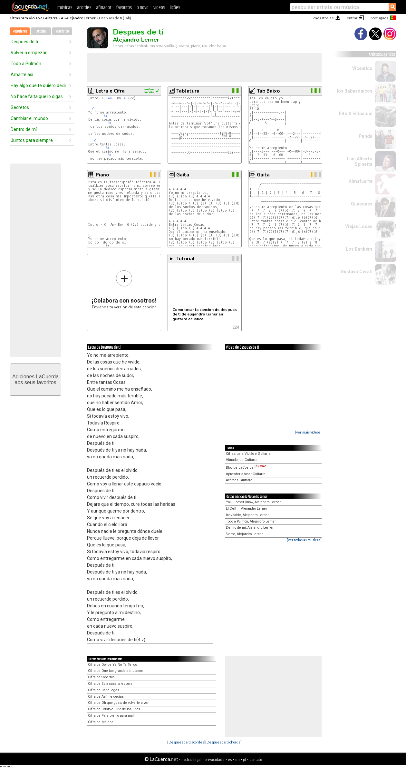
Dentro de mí (24, 129)
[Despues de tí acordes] (186, 742)
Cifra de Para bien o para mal (111, 715)
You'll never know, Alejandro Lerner (253, 502)
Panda (365, 136)
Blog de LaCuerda (246, 467)
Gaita (182, 175)
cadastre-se (323, 17)
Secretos (20, 107)
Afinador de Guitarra (241, 460)
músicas (64, 8)
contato (255, 759)
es (230, 759)
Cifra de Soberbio (101, 677)
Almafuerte (360, 181)
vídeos (159, 8)
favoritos (124, 8)
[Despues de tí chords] (223, 742)
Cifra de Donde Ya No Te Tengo (112, 665)
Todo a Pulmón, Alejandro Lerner (251, 521)
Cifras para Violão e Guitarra (34, 17)
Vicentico (362, 68)
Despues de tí (24, 41)
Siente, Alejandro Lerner (244, 534)
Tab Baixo (268, 91)
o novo (143, 8)
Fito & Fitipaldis (355, 113)
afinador (103, 8)
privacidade (215, 759)
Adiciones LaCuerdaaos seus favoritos (35, 379)
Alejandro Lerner (81, 17)
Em (109, 123)
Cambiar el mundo (29, 118)
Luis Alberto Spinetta (359, 161)
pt (244, 759)
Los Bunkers (359, 249)
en (237, 759)
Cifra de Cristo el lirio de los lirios (114, 709)
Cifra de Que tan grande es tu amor (115, 671)
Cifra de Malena (100, 722)
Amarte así (22, 74)
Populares (20, 31)
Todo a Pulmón (26, 63)
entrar (352, 17)
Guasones (361, 203)
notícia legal (191, 759)
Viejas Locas (358, 226)
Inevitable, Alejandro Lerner (247, 515)
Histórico (62, 31)
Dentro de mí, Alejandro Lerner (250, 527)
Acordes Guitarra (239, 480)
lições (175, 8)
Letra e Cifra (110, 91)
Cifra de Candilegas (103, 690)
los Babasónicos (354, 91)
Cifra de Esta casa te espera (110, 684)
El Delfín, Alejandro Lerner (246, 508)
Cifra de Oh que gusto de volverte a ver (118, 703)
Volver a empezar (29, 52)
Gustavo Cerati (356, 271)
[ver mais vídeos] (308, 432)
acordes (84, 8)
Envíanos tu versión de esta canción (124, 289)
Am (109, 98)
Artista (41, 31)
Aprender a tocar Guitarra (246, 474)
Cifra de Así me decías (106, 696)
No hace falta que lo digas (37, 96)
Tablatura (187, 91)
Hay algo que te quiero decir (39, 85)
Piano (102, 175)
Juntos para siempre (32, 140)
